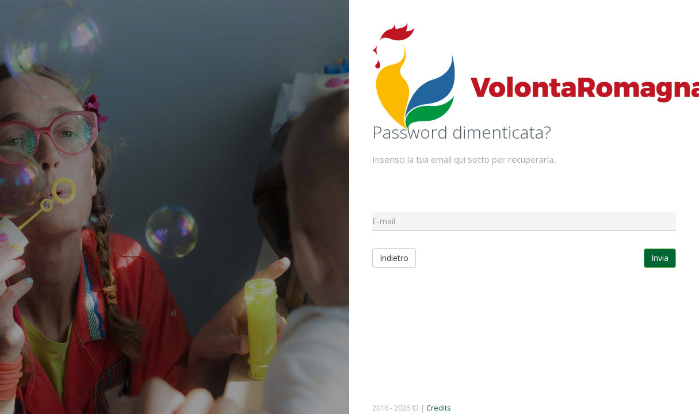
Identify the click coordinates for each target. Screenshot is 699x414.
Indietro (394, 257)
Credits (438, 407)
